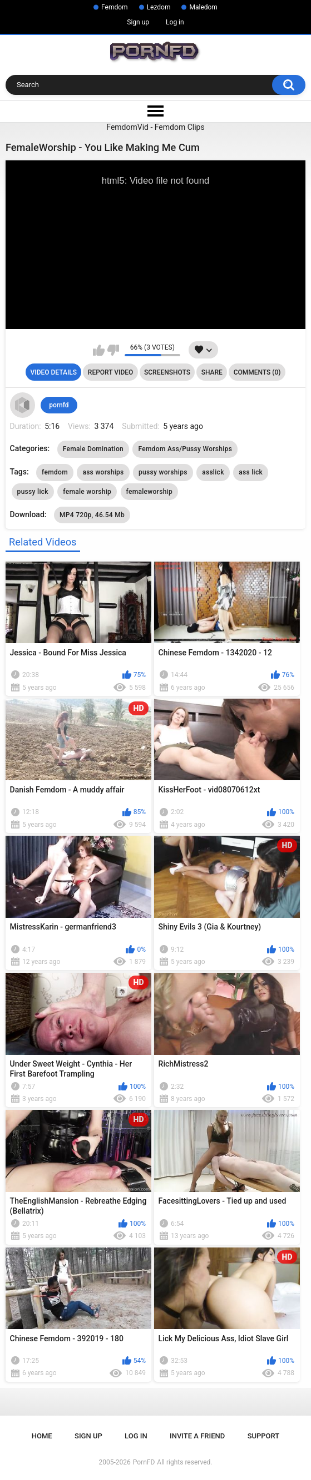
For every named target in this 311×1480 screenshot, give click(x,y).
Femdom (114, 7)
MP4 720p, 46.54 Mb (92, 515)
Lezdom (159, 7)
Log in (175, 22)
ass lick (251, 472)
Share (212, 372)
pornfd (58, 405)
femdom (55, 472)
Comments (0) (257, 372)
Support (264, 1436)
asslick (213, 472)
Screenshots (167, 372)
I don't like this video (113, 350)
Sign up (138, 22)
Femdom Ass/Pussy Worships (185, 449)
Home (42, 1436)
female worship (87, 492)
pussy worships (163, 472)
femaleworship (149, 492)
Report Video (110, 372)
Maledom (203, 7)
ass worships (103, 472)
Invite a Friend (197, 1436)
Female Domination (93, 449)
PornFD (144, 1462)
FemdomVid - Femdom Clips (155, 127)
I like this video (99, 350)
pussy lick (32, 492)
